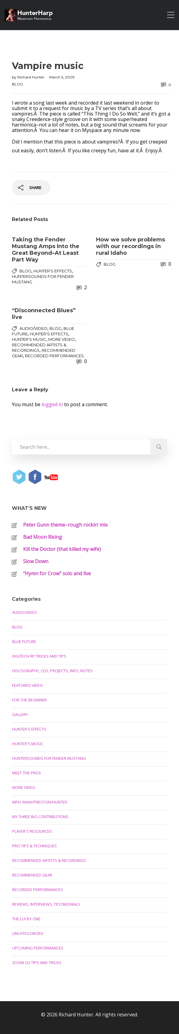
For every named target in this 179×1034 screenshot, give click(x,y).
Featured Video (27, 685)
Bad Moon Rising (42, 537)
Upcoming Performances (38, 948)
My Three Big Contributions (40, 816)
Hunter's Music (29, 339)
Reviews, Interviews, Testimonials (46, 904)
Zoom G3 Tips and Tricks (36, 962)
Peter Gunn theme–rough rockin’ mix (65, 524)
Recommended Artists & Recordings (49, 860)
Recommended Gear (32, 875)
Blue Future (24, 641)
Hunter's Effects (52, 270)
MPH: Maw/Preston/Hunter (39, 802)
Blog (17, 84)
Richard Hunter (31, 77)
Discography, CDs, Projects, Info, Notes (52, 670)
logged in (52, 404)
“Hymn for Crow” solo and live (57, 573)
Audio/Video (33, 328)
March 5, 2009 (62, 77)
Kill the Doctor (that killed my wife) (62, 549)
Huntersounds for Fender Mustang (49, 758)
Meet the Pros (26, 773)
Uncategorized (27, 933)
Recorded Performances (54, 355)
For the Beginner (29, 700)
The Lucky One (26, 919)
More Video (61, 339)
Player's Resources (32, 831)
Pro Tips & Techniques (34, 846)
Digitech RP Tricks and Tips (39, 656)
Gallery (20, 714)
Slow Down (35, 561)
